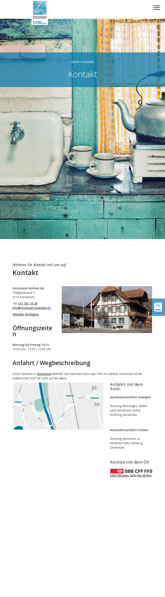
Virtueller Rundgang (25, 314)
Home (75, 62)
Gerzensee (44, 374)
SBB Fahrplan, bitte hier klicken (131, 475)
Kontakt (88, 62)
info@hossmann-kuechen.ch (31, 308)
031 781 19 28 (27, 303)
